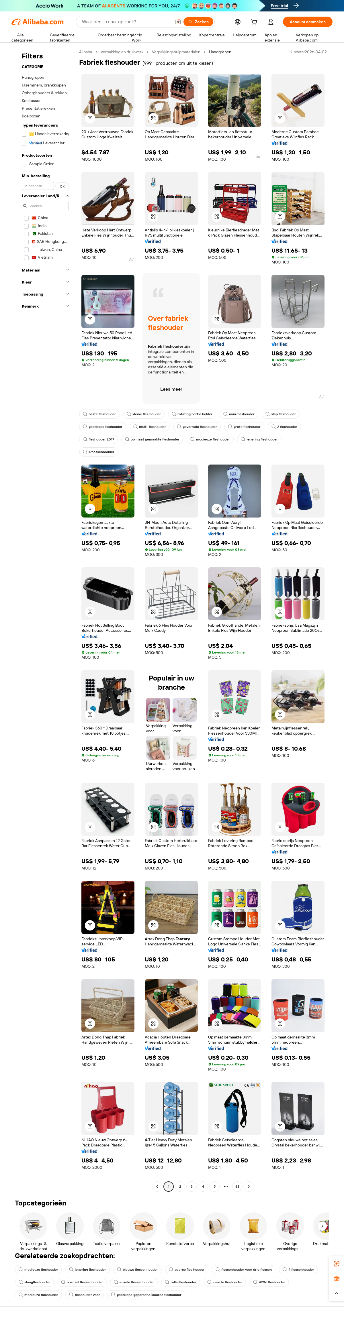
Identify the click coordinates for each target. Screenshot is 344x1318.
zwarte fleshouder (224, 1282)
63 (237, 1187)
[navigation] (43, 620)
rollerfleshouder (180, 1282)
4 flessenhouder (98, 452)
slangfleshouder (34, 1282)
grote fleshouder (244, 426)
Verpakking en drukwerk (122, 52)
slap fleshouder (280, 414)
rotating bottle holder (192, 414)
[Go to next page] (249, 1186)
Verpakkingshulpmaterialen (176, 52)
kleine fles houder (144, 414)
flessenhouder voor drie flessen (244, 1269)
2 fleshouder (284, 426)
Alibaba (85, 52)
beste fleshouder (99, 414)
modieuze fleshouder (210, 439)
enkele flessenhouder (134, 1282)
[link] (336, 1263)
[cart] (255, 22)
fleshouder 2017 (98, 439)
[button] (177, 21)
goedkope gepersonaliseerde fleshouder (146, 1295)
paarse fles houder (187, 1269)
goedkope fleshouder (102, 426)
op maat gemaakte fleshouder (152, 439)
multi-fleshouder (149, 426)
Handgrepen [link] (220, 52)
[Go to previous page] (157, 1186)
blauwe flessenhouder (137, 1269)
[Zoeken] (198, 21)
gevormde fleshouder (197, 426)
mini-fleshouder (239, 414)
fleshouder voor (84, 1295)
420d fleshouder (269, 1282)
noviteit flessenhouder (82, 1282)
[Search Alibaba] (126, 22)
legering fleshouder (259, 439)
